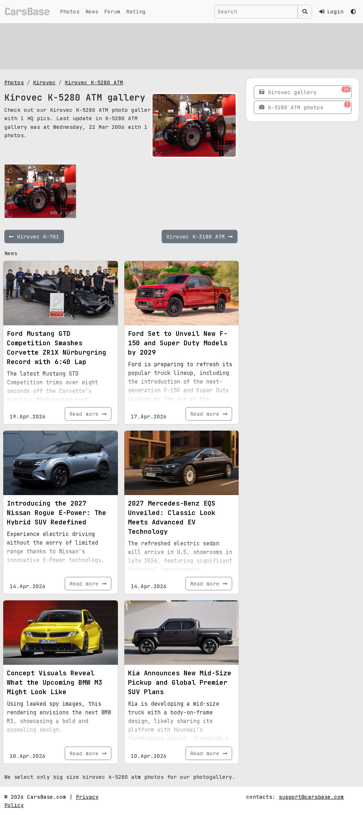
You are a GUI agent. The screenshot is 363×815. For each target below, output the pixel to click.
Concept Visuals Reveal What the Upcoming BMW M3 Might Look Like (54, 682)
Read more (88, 413)
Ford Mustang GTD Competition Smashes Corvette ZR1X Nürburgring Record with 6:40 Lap (56, 347)
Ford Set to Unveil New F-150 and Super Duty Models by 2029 (177, 342)
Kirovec (44, 82)
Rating (136, 11)
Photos (70, 11)
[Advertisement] (181, 45)
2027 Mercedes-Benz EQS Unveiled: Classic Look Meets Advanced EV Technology (171, 517)
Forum (112, 11)
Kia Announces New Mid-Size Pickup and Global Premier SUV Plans (179, 682)
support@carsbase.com (311, 796)
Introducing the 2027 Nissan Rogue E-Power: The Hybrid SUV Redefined (56, 512)
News (91, 11)
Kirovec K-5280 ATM (94, 82)
